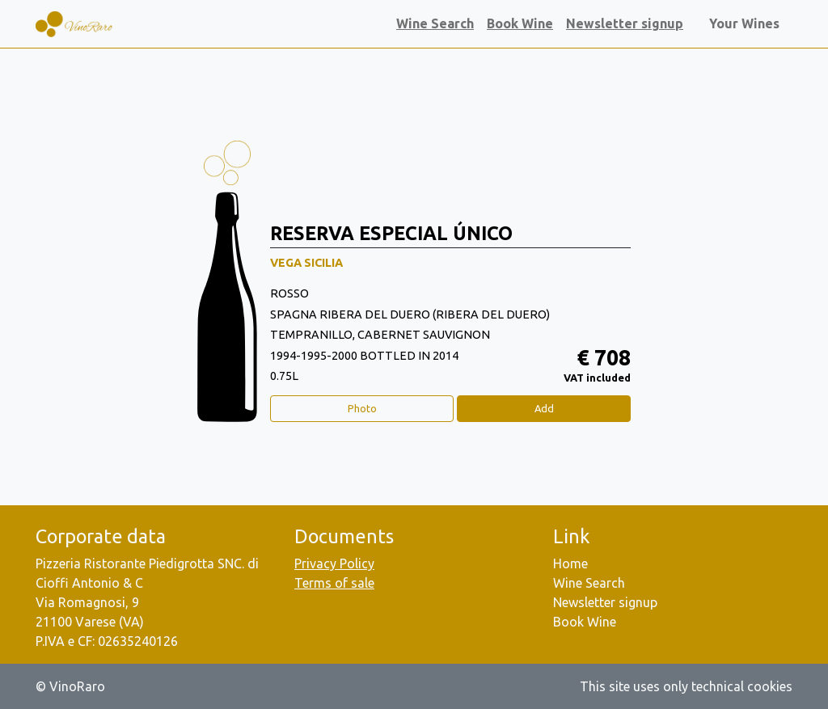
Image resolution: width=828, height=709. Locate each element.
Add (544, 408)
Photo (362, 408)
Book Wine (520, 23)
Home (570, 563)
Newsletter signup (624, 23)
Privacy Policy (334, 563)
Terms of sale (334, 583)
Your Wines (747, 23)
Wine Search (435, 23)
